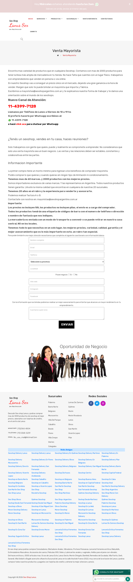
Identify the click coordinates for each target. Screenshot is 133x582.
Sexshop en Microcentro (41, 513)
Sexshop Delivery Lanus (17, 453)
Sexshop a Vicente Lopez (42, 486)
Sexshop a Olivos (15, 506)
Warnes (51, 442)
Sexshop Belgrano (15, 483)
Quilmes (71, 407)
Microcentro (53, 416)
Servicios (42, 19)
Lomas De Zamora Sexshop (113, 523)
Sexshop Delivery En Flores (42, 460)
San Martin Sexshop (63, 486)
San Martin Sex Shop (16, 490)
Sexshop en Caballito (40, 483)
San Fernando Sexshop (87, 490)
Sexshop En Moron (62, 513)
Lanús (70, 420)
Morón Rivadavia (75, 416)
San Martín (72, 429)
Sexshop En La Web (86, 506)
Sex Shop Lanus (14, 493)
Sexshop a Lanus (85, 503)
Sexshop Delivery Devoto (18, 466)
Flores (50, 433)
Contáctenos (107, 19)
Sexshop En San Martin (17, 523)
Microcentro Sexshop (40, 520)
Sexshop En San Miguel (64, 523)
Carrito (33, 31)
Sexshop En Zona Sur (16, 530)
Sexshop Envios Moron (41, 530)
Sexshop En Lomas (86, 510)
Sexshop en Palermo (63, 520)
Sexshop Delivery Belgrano (65, 466)
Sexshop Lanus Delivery (111, 536)
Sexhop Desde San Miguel (42, 503)
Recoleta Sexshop (39, 493)
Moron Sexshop (61, 510)
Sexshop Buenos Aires (87, 479)
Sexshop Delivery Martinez (89, 453)
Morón (70, 411)
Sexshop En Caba (109, 479)
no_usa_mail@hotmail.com (25, 437)
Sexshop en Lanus (109, 506)
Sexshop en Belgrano (63, 479)
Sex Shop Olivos (14, 499)
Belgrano (51, 411)
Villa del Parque (54, 420)
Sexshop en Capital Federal (89, 483)
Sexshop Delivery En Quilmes (66, 453)
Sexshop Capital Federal (111, 473)
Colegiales (52, 446)
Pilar (70, 438)
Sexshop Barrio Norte (63, 483)
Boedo (50, 429)
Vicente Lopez (74, 433)
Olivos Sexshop (61, 506)
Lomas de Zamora (75, 402)
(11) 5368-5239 (23, 433)
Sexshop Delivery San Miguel (89, 466)
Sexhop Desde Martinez (87, 499)
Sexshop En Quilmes (110, 520)
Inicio (30, 19)
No (75, 275)
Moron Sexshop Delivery (17, 510)
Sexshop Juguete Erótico (18, 536)
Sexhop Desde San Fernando (19, 503)
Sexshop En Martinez (110, 510)
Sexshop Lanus (38, 536)
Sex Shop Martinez (62, 493)
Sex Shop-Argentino (63, 499)
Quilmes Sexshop (38, 499)
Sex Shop (35, 490)
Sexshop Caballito (39, 479)
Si (70, 275)
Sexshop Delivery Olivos (64, 460)
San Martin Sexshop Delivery (113, 486)
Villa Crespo (53, 438)
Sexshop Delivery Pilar (111, 460)
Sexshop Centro (84, 473)
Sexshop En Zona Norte (87, 523)
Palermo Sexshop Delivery (65, 503)
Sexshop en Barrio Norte (18, 479)
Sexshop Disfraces (62, 473)
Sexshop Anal (107, 483)
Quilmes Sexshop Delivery (88, 493)
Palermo (51, 402)
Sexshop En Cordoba (16, 486)
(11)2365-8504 (23, 429)
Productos (57, 19)
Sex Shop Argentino (110, 490)
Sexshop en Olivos (109, 513)
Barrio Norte (53, 407)
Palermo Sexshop (109, 503)
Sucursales (72, 19)
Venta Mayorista (90, 19)
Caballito (51, 424)
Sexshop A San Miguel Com (42, 506)
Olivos (70, 424)
